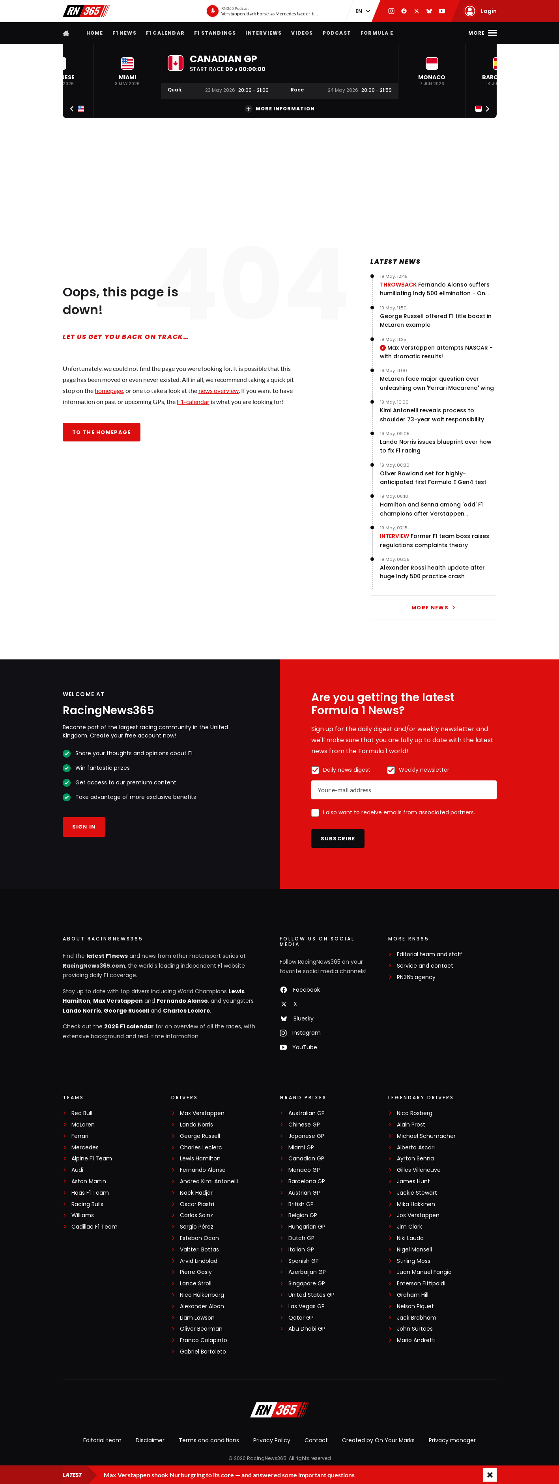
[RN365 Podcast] (263, 11)
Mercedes (85, 1147)
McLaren (83, 1124)
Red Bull (81, 1113)
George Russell (126, 1011)
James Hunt (413, 1181)
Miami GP (301, 1147)
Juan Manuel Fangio (424, 1272)
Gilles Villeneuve (419, 1170)
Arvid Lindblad (198, 1261)
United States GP (311, 1295)
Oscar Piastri (197, 1204)
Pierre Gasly (196, 1272)
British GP (301, 1204)
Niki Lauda (410, 1238)
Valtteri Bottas (199, 1249)
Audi (77, 1170)
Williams (82, 1215)
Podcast (337, 33)
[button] (127, 71)
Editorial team (102, 1440)
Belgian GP (302, 1215)
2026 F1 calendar (129, 1026)
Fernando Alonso (182, 1001)
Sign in (84, 826)
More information (280, 109)
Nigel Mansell (414, 1249)
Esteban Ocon (199, 1238)
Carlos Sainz (196, 1215)
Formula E (377, 33)
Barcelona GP (306, 1181)
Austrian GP (304, 1193)
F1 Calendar (165, 33)
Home (94, 33)
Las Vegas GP (306, 1306)
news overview (218, 390)
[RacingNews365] (279, 1410)
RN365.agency (416, 977)
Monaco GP (304, 1170)
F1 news (124, 33)
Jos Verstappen (418, 1215)
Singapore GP (306, 1283)
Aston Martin (88, 1181)
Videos (302, 33)
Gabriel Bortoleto (203, 1351)
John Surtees (415, 1329)
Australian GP (306, 1113)
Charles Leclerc (186, 1011)
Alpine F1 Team (91, 1158)
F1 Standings (215, 33)
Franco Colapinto (203, 1340)
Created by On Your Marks (378, 1440)
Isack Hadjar (196, 1193)
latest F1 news (107, 956)
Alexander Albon (202, 1306)
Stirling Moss (413, 1261)
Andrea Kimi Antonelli (209, 1181)
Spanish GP (303, 1261)
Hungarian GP (306, 1226)
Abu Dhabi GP (306, 1329)
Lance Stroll (195, 1283)
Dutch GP (301, 1238)
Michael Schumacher (426, 1136)
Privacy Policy (271, 1440)
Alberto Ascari (416, 1147)
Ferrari (79, 1136)
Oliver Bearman (201, 1329)
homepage (109, 390)
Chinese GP (304, 1124)
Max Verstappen (118, 1001)
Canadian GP (306, 1158)
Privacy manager (452, 1440)
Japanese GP (306, 1136)
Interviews (263, 33)
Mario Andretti (416, 1340)
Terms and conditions (209, 1440)
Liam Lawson (197, 1318)
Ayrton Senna (415, 1158)
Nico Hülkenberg (202, 1295)
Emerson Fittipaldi (421, 1283)
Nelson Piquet (415, 1306)
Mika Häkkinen (416, 1204)
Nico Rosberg (414, 1113)
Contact (316, 1440)
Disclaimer (150, 1440)
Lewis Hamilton (200, 1158)
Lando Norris (82, 1011)
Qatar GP (301, 1318)
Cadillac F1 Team (94, 1226)
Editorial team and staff (429, 954)
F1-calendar (193, 401)
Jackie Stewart (417, 1193)
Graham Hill (412, 1295)
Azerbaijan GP (307, 1272)
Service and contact (425, 966)
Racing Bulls (87, 1204)
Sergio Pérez (196, 1226)
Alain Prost (411, 1124)
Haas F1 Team (90, 1193)
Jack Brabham (416, 1318)
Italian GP (301, 1249)
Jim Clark (409, 1226)
